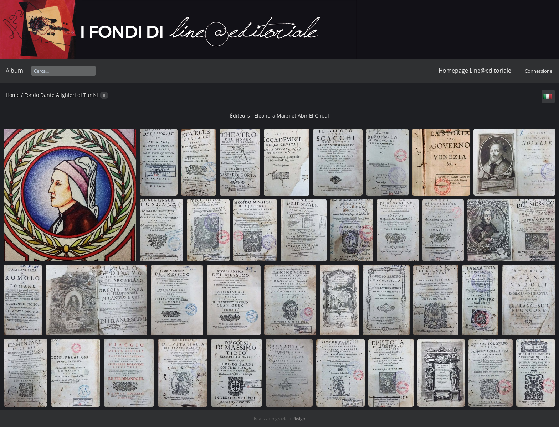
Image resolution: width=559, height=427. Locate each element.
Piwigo (298, 419)
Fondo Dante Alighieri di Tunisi (61, 95)
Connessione (538, 71)
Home (13, 95)
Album (14, 70)
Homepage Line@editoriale (475, 70)
